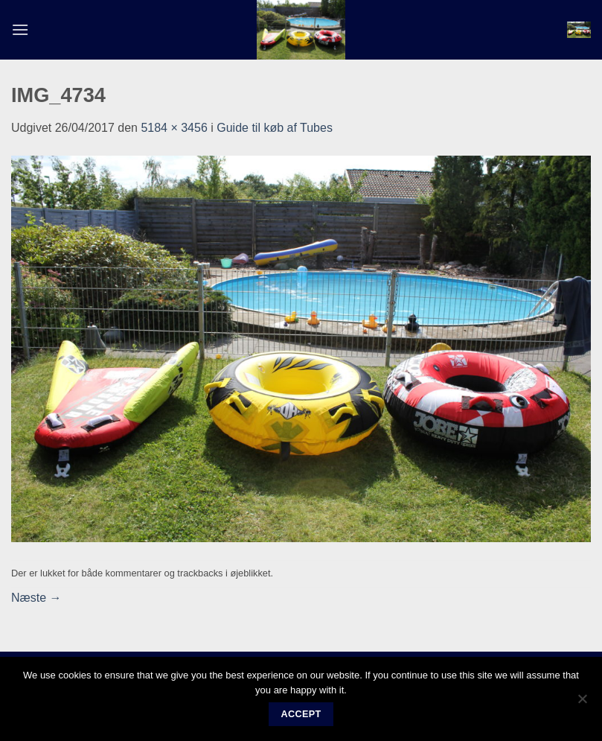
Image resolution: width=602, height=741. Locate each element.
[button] (20, 29)
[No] (582, 703)
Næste (36, 597)
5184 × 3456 (174, 127)
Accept (301, 714)
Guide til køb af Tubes (275, 127)
